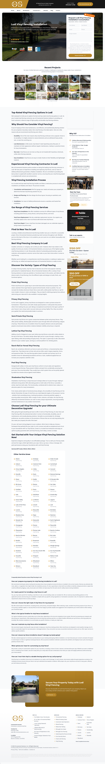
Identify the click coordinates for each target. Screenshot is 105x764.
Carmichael (53, 464)
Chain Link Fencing (61, 739)
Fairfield (19, 490)
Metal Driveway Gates (61, 719)
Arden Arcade (54, 459)
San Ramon (19, 546)
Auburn (19, 464)
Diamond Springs (55, 475)
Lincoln (36, 505)
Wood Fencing (59, 724)
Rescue (36, 536)
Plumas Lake (37, 531)
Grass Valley (19, 500)
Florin (36, 490)
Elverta (36, 485)
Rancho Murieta (20, 536)
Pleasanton (19, 531)
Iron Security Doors (61, 736)
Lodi (53, 505)
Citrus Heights (20, 469)
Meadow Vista (20, 515)
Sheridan (36, 546)
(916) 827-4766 (70, 5)
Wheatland (36, 561)
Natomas (53, 515)
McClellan (53, 510)
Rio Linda (53, 536)
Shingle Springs (55, 546)
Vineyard (36, 556)
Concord (53, 469)
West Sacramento (21, 561)
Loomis (19, 510)
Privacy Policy (85, 50)
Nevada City (19, 520)
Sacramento (29, 754)
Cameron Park (37, 464)
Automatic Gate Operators (62, 722)
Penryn (36, 526)
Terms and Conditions (75, 52)
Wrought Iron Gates (61, 729)
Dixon (19, 480)
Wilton (53, 561)
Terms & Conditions (23, 749)
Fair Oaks (53, 485)
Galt (19, 495)
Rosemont (36, 541)
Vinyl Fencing (59, 741)
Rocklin (19, 541)
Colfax (36, 469)
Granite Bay (53, 495)
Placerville (53, 526)
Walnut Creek (54, 556)
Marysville (36, 510)
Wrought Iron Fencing (61, 731)
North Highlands (55, 520)
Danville (19, 475)
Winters (19, 566)
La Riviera (36, 500)
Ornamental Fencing (61, 717)
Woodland (36, 566)
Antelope (36, 459)
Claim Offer (74, 257)
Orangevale (19, 526)
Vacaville (19, 556)
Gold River (36, 495)
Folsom (53, 490)
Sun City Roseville (55, 551)
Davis (36, 475)
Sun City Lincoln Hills (39, 551)
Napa (36, 515)
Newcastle (36, 520)
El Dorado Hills (54, 480)
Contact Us (32, 749)
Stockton (19, 551)
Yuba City (53, 566)
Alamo (19, 459)
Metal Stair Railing (60, 726)
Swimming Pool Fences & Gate (63, 734)
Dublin (36, 480)
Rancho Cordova (55, 531)
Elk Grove (19, 485)
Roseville (53, 541)
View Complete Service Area (82, 741)
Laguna (53, 500)
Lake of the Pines (21, 505)
